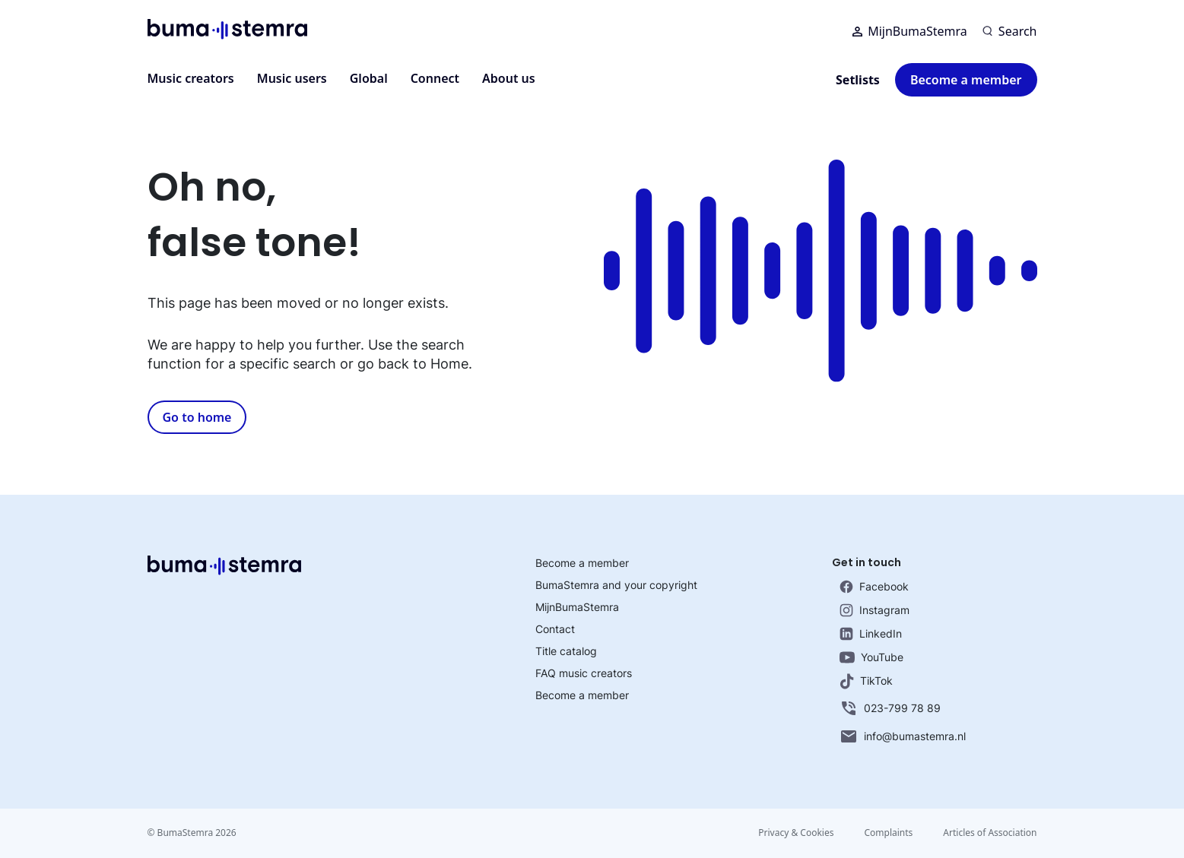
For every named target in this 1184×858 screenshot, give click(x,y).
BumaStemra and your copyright (616, 584)
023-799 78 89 (890, 708)
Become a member (966, 79)
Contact (555, 628)
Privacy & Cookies (795, 832)
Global (369, 78)
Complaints (888, 832)
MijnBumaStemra (909, 31)
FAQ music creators (583, 672)
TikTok (866, 681)
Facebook (874, 587)
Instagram (874, 610)
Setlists (858, 79)
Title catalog (566, 650)
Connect (435, 78)
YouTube (871, 657)
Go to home (197, 417)
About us (508, 78)
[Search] (1009, 31)
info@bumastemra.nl (903, 736)
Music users (292, 78)
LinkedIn (871, 634)
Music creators (191, 78)
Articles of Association (989, 832)
